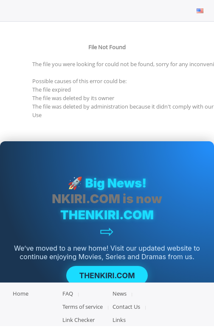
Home (20, 293)
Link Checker (78, 320)
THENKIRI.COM (107, 275)
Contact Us (126, 306)
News (120, 293)
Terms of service (82, 306)
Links (119, 320)
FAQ (67, 293)
